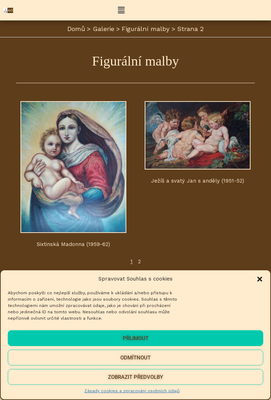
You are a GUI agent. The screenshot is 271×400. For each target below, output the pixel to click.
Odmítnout (135, 358)
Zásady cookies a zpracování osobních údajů (132, 390)
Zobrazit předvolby (135, 377)
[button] (259, 279)
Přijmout (136, 338)
